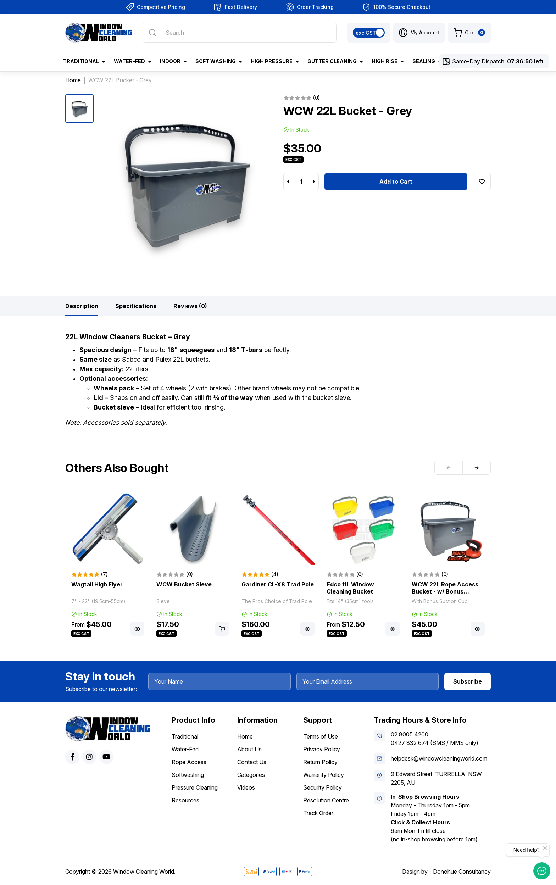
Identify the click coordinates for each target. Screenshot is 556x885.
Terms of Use (320, 736)
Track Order (318, 813)
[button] (419, 33)
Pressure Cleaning (195, 787)
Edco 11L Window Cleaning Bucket (350, 588)
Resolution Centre (326, 800)
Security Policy (322, 787)
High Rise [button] (384, 61)
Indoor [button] (170, 61)
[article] (107, 565)
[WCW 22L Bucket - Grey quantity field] (301, 181)
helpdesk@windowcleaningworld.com (439, 758)
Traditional (185, 736)
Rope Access (189, 762)
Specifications (135, 306)
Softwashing (188, 774)
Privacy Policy (321, 749)
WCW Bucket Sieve (184, 584)
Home (245, 736)
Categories (251, 774)
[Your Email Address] (367, 681)
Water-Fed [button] (129, 61)
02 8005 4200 (409, 734)
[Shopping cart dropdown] (469, 33)
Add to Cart (395, 181)
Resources (185, 800)
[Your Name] (219, 681)
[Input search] (240, 33)
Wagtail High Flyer (97, 584)
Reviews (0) (190, 306)
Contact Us (251, 762)
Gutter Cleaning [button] (332, 61)
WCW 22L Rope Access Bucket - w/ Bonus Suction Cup (445, 591)
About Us (249, 749)
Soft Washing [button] (215, 61)
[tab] (81, 306)
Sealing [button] (423, 61)
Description (81, 306)
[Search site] (152, 33)
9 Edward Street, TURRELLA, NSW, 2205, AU (437, 778)
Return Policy (320, 762)
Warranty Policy (323, 774)
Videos (246, 787)
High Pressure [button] (272, 61)
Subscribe (467, 681)
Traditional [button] (81, 61)
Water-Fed (185, 749)
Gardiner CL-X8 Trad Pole (277, 584)
